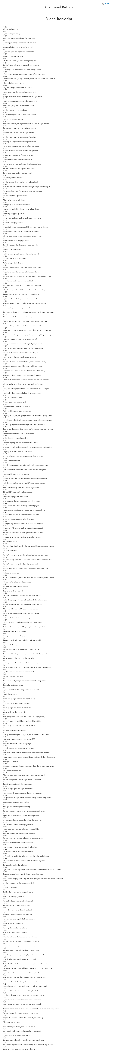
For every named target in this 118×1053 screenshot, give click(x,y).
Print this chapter (108, 4)
